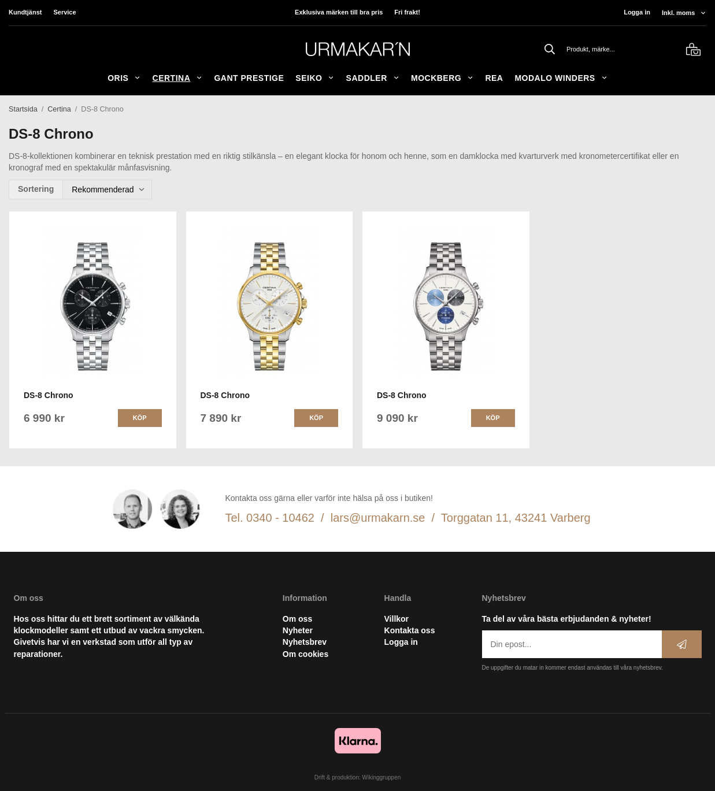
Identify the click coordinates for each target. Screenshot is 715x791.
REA (494, 78)
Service (64, 12)
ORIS (124, 78)
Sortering (36, 189)
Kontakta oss (409, 630)
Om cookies (305, 654)
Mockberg (442, 78)
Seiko (314, 78)
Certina (178, 78)
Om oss (297, 618)
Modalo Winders (560, 78)
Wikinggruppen (381, 777)
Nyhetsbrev (305, 642)
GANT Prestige (249, 78)
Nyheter (298, 630)
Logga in (637, 12)
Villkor (396, 618)
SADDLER (372, 78)
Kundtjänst (25, 12)
